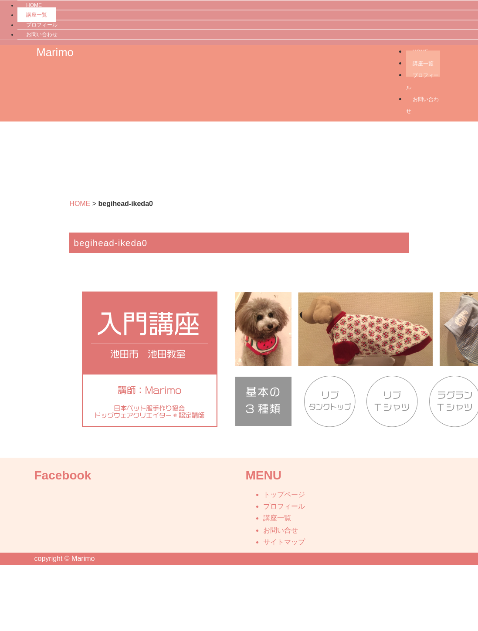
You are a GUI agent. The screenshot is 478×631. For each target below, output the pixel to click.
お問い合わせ (42, 34)
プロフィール (42, 25)
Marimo (55, 52)
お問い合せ (280, 530)
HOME (79, 203)
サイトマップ (284, 542)
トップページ (284, 494)
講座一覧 (36, 15)
